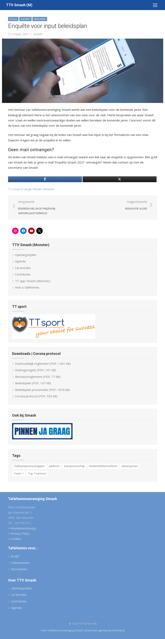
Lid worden (23, 268)
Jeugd (13, 19)
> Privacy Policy (19, 533)
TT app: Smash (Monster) (32, 281)
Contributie (22, 274)
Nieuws (25, 19)
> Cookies (15, 539)
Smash (37, 34)
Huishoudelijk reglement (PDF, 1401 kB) (43, 364)
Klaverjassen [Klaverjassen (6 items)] (129, 466)
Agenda (20, 261)
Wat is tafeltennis (27, 287)
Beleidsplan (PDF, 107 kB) (33, 383)
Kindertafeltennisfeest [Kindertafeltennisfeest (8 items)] (103, 466)
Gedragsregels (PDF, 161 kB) (35, 370)
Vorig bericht (48, 208)
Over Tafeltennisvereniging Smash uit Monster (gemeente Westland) (83, 630)
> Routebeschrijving (22, 528)
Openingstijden (25, 255)
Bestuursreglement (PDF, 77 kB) (37, 377)
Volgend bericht (136, 205)
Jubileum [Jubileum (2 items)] (54, 466)
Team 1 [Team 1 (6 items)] (19, 473)
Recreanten (19, 569)
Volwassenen (20, 563)
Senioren (40, 19)
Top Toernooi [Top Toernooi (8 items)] (37, 473)
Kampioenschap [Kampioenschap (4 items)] (74, 466)
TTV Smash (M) (19, 5)
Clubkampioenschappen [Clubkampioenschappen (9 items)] (29, 466)
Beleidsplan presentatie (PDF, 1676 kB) (42, 390)
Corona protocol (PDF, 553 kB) (36, 396)
